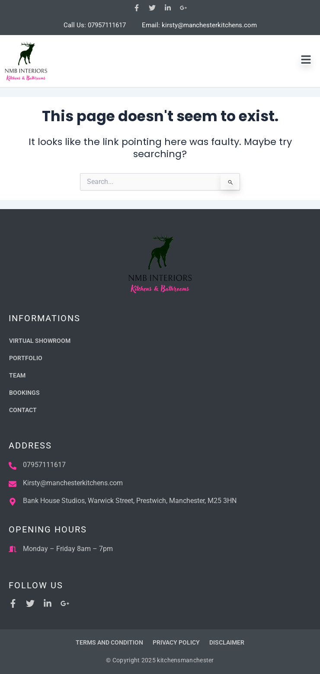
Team (17, 375)
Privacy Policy (176, 642)
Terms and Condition (109, 642)
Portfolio (25, 358)
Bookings (24, 392)
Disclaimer (226, 642)
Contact (23, 409)
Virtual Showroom (39, 340)
